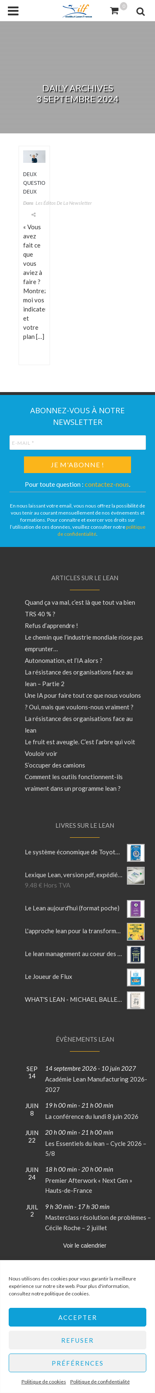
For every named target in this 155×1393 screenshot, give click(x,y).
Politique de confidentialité (100, 1381)
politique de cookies (67, 1293)
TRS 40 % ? (40, 614)
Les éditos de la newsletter (64, 203)
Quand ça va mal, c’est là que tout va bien (80, 602)
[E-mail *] (78, 442)
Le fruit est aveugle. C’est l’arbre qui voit (80, 742)
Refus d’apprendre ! (51, 625)
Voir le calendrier (84, 1245)
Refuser (77, 1340)
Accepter (77, 1317)
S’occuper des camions (55, 765)
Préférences (78, 1363)
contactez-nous (107, 484)
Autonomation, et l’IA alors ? (64, 660)
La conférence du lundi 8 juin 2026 (91, 1116)
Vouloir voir (41, 753)
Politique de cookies (43, 1381)
